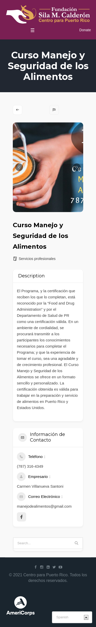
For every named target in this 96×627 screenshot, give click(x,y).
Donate (85, 30)
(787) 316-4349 (30, 466)
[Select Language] (72, 617)
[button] (19, 167)
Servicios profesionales (37, 259)
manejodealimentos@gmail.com (44, 506)
